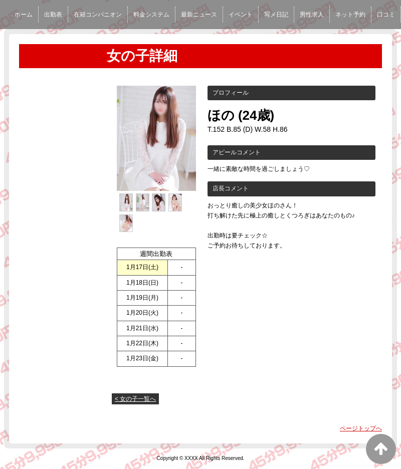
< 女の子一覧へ (135, 398)
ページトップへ (361, 428)
